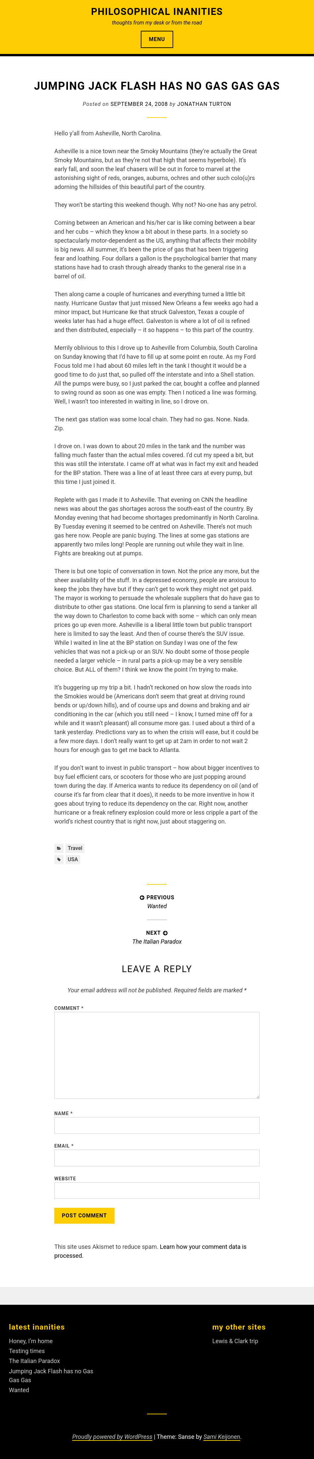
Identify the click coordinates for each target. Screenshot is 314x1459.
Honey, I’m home (31, 1341)
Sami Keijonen (221, 1436)
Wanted (19, 1390)
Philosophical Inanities (157, 11)
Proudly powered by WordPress (112, 1436)
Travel (75, 848)
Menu (157, 39)
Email (64, 1146)
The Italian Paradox (34, 1361)
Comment (69, 1008)
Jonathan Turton (204, 104)
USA (73, 859)
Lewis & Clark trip (235, 1341)
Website (65, 1178)
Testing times (27, 1350)
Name (63, 1113)
